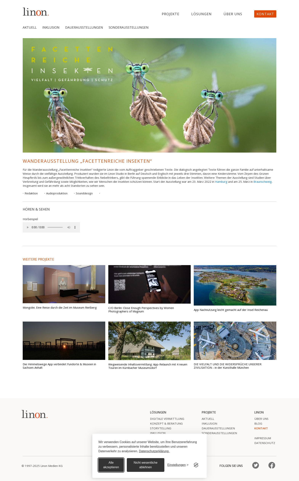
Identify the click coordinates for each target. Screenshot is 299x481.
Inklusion (50, 27)
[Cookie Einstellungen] (177, 465)
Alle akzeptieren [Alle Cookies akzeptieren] (111, 465)
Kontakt (265, 14)
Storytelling (158, 428)
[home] (36, 11)
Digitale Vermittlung (165, 418)
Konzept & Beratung (164, 423)
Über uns (232, 14)
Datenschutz (262, 443)
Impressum (260, 438)
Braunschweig (262, 181)
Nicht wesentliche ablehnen (146, 465)
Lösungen (201, 14)
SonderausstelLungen (217, 433)
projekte (170, 14)
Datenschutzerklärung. (154, 451)
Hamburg (221, 181)
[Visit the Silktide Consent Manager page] (196, 465)
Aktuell (30, 27)
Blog (256, 423)
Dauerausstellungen (84, 27)
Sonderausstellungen (129, 27)
